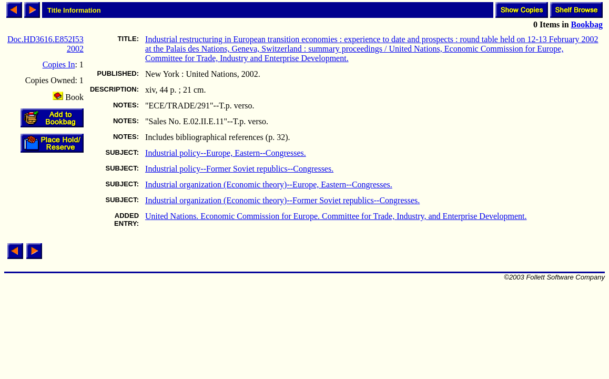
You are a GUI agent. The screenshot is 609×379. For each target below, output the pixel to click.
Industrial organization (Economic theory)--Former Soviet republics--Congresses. (282, 200)
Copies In (59, 64)
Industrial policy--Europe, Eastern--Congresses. (225, 152)
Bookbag (587, 24)
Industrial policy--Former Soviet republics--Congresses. (239, 168)
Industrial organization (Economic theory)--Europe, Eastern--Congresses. (268, 184)
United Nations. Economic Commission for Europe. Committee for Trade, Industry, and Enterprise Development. (336, 216)
